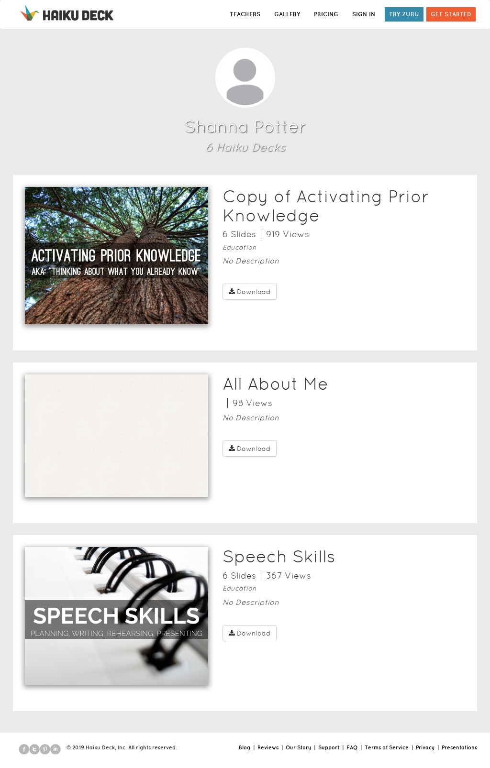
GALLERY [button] (287, 14)
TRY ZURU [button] (404, 14)
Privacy (425, 747)
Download (249, 292)
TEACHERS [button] (245, 14)
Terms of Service (387, 747)
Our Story (298, 747)
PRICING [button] (326, 14)
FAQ (351, 747)
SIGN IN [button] (363, 14)
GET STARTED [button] (451, 14)
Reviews (267, 747)
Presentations (459, 747)
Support (328, 747)
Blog (244, 747)
